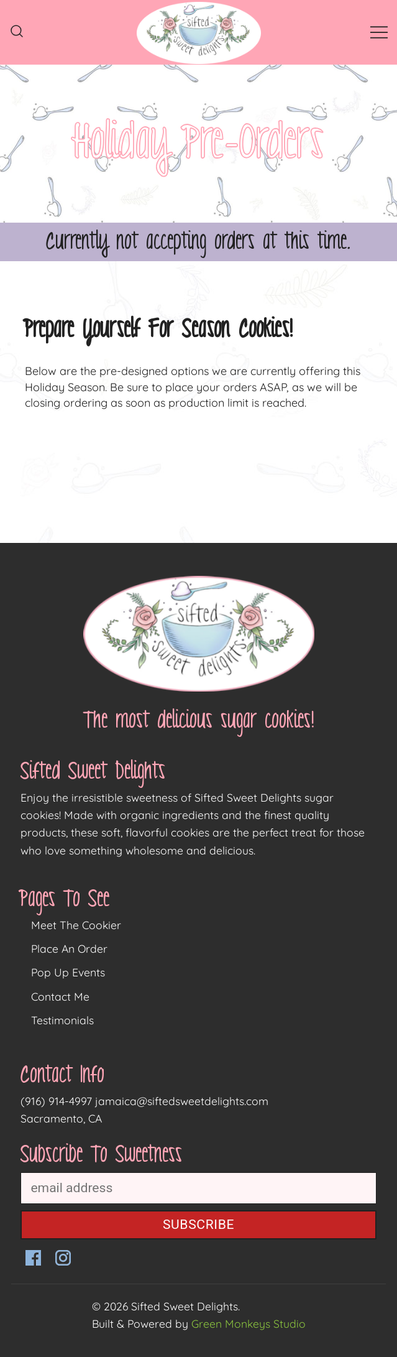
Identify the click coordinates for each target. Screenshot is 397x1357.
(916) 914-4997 (56, 1101)
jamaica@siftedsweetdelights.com (181, 1101)
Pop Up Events (68, 972)
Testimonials (62, 1020)
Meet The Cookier (76, 925)
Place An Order (69, 948)
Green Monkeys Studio (248, 1323)
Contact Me (60, 996)
